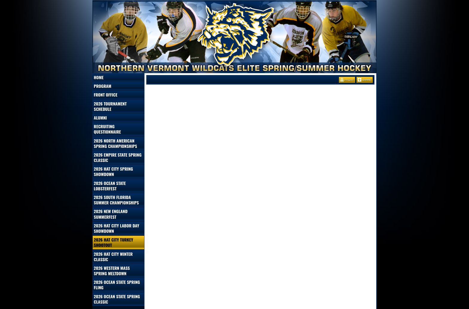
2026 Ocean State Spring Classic (117, 299)
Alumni (100, 117)
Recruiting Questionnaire (107, 129)
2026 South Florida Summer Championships (116, 200)
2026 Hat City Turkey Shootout (113, 242)
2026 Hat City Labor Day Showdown (116, 228)
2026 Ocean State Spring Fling (117, 284)
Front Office (106, 94)
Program (103, 86)
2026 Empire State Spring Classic (118, 157)
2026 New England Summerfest (111, 214)
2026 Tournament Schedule (110, 106)
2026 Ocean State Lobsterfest (110, 186)
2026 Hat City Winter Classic (113, 256)
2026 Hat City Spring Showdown (113, 171)
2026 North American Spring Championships (115, 143)
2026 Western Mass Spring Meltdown (112, 270)
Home (99, 77)
